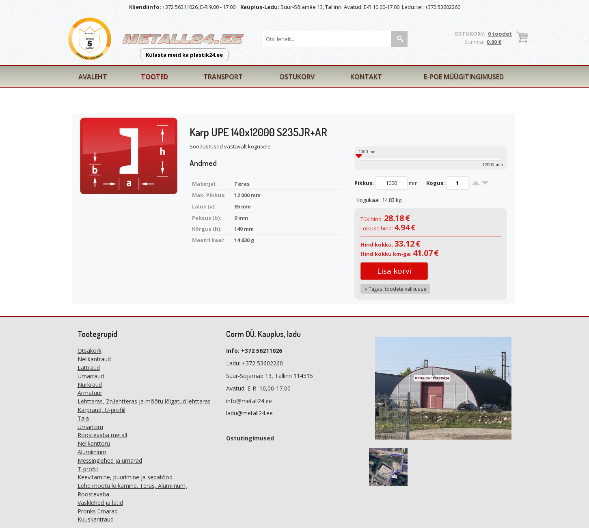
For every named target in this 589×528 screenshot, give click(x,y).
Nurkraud (90, 384)
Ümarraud (91, 376)
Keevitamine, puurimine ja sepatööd (125, 477)
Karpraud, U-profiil (101, 410)
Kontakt (366, 76)
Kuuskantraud (96, 519)
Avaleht (92, 76)
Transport (223, 76)
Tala (83, 418)
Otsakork (89, 350)
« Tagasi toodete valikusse (395, 288)
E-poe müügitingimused (464, 76)
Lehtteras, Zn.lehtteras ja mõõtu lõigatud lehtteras (144, 401)
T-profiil (88, 469)
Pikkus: (364, 183)
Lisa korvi (394, 271)
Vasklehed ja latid (100, 503)
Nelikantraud (94, 359)
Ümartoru (90, 427)
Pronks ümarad (98, 511)
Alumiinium (92, 452)
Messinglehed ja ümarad (110, 460)
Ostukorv (297, 76)
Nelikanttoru (94, 443)
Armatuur (90, 393)
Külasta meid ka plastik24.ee (184, 54)
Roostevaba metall (102, 435)
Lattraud (89, 367)
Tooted (154, 76)
